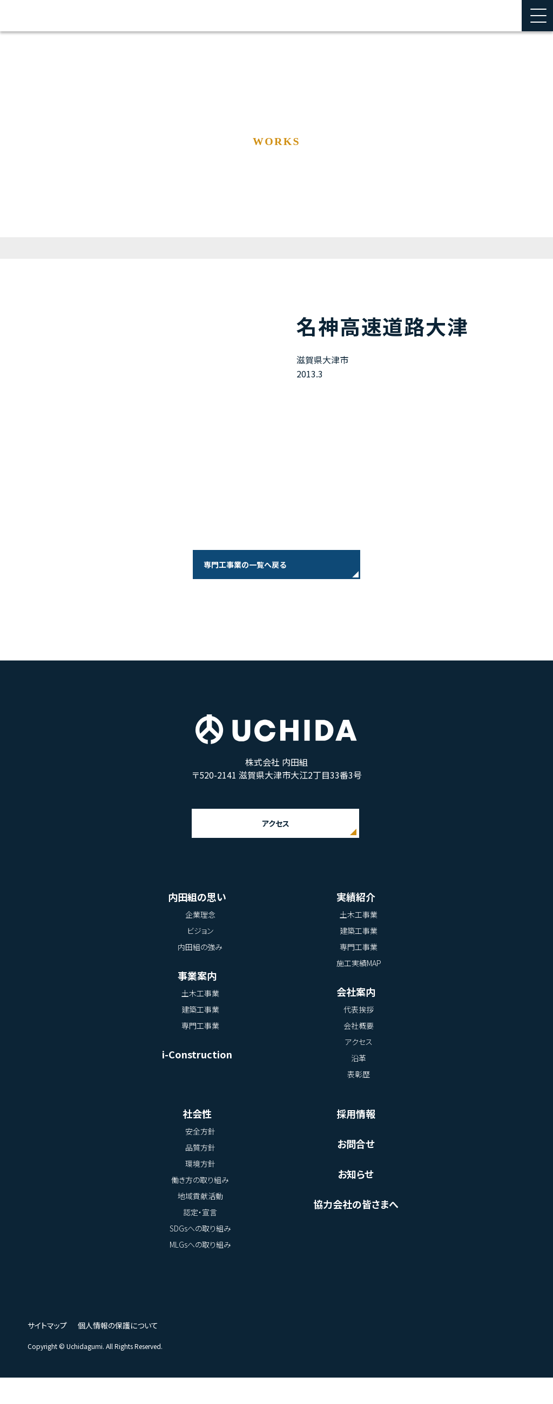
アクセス (275, 849)
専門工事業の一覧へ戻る (245, 564)
